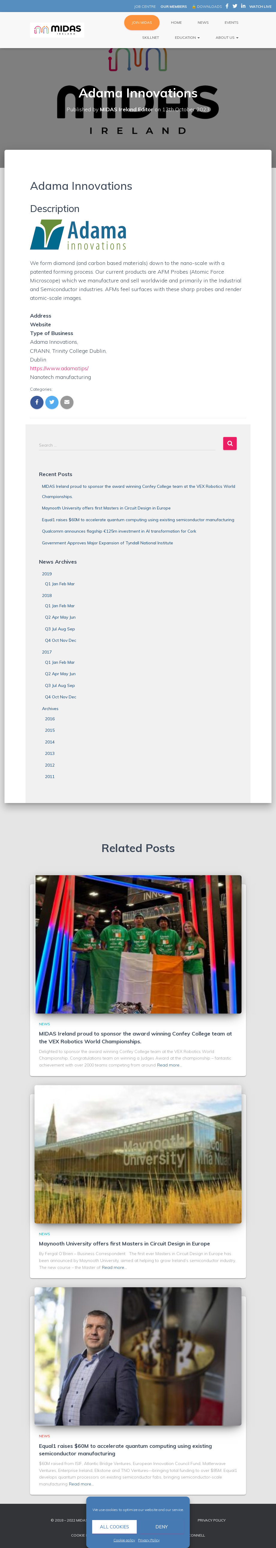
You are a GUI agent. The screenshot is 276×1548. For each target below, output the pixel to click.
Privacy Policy (149, 1540)
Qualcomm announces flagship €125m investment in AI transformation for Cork (119, 531)
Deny (161, 1527)
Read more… (169, 1065)
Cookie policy (124, 1540)
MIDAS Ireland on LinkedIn (243, 7)
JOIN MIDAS (142, 22)
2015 (50, 730)
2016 (50, 719)
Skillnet (150, 37)
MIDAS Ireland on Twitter (234, 7)
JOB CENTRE (144, 6)
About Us (226, 37)
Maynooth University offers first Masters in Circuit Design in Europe (106, 508)
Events (231, 22)
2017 (47, 652)
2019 (47, 574)
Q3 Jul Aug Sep (60, 629)
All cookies (114, 1527)
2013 (50, 753)
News (203, 22)
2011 (50, 776)
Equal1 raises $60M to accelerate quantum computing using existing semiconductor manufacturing (138, 519)
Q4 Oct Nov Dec (60, 640)
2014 (50, 742)
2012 (50, 765)
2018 (47, 595)
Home (176, 22)
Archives (50, 708)
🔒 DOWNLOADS (207, 6)
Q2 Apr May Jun (60, 617)
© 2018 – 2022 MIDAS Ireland (77, 1520)
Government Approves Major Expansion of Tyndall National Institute (107, 543)
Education (187, 37)
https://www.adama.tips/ (59, 368)
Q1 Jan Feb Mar (60, 583)
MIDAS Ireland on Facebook (227, 7)
